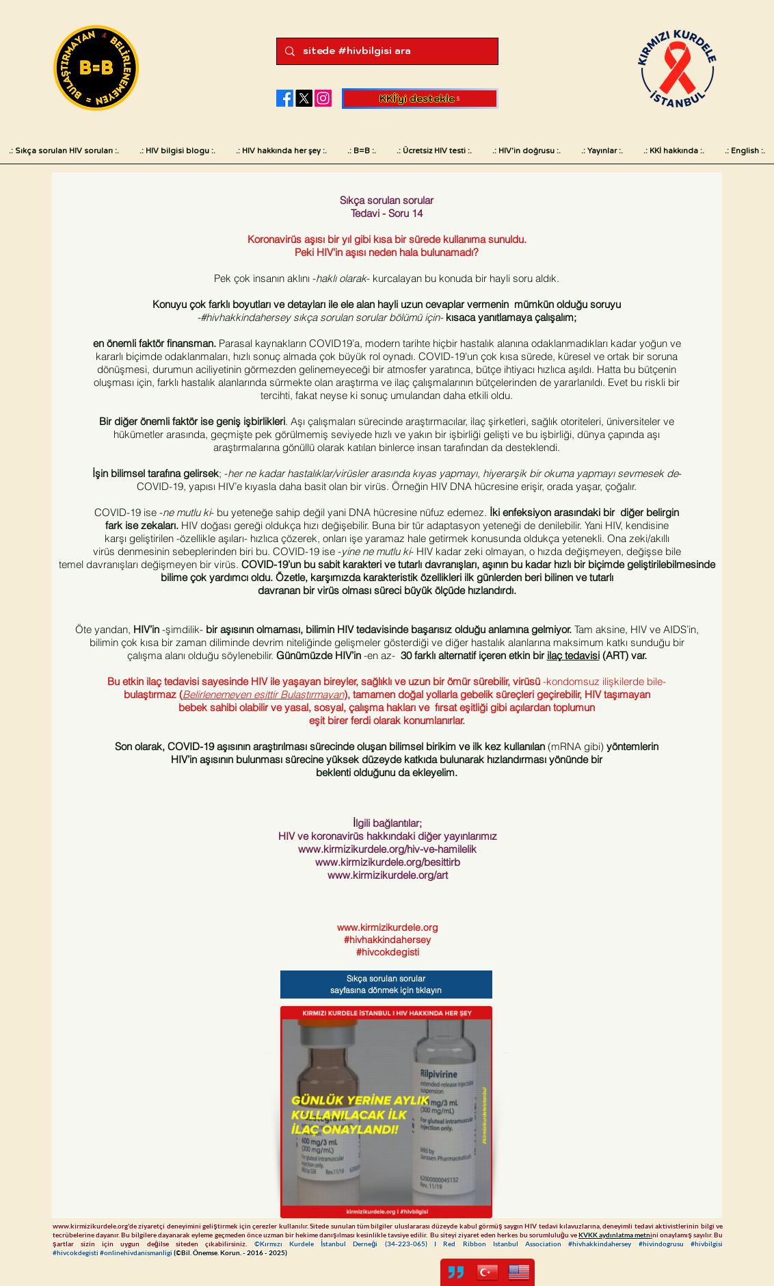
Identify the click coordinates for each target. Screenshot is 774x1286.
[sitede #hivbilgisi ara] (386, 51)
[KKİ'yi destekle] (420, 98)
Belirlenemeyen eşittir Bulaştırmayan (263, 694)
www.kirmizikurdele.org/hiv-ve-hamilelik (387, 849)
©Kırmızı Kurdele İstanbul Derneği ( (320, 1243)
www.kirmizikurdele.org (387, 927)
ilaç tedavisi (573, 655)
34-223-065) (410, 1243)
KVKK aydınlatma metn (614, 1235)
